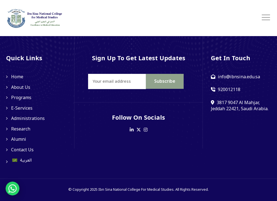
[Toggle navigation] (266, 17)
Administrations (28, 118)
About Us (20, 87)
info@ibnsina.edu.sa (239, 77)
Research (20, 129)
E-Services (22, 108)
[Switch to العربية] (36, 160)
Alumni (18, 139)
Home (17, 77)
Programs (21, 97)
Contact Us (22, 150)
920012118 (229, 89)
